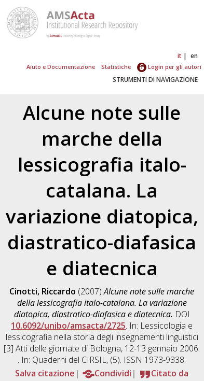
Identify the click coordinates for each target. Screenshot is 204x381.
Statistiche (116, 66)
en (194, 55)
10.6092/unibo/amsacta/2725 (68, 325)
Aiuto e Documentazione (60, 66)
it (180, 55)
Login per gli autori (169, 66)
